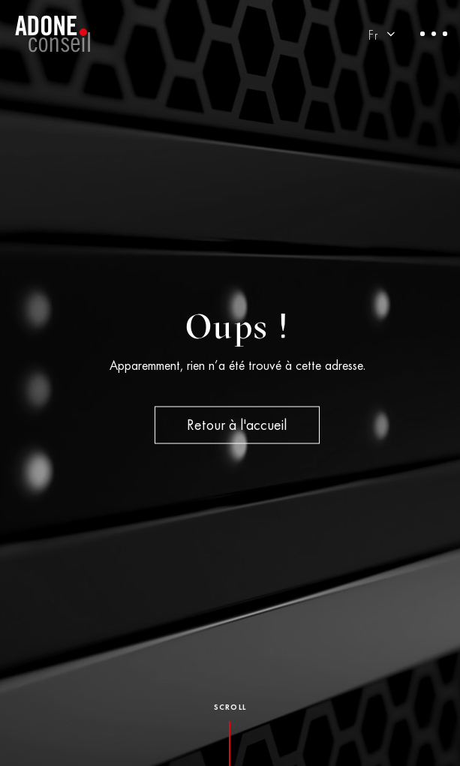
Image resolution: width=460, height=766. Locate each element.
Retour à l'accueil (237, 427)
